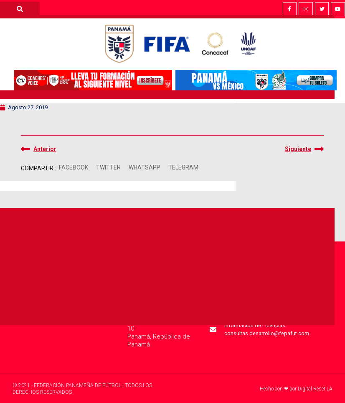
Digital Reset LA (315, 389)
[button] (73, 167)
